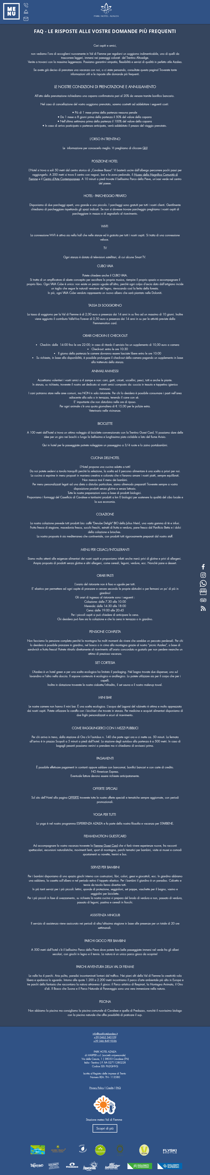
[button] (11, 11)
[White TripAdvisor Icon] (203, 600)
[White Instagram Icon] (203, 575)
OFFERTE (73, 797)
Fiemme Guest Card (106, 845)
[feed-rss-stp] (203, 608)
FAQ (118, 1088)
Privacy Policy (96, 1088)
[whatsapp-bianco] (203, 583)
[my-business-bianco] (203, 591)
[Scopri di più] (105, 1128)
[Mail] (25, 18)
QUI (145, 148)
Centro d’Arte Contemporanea (61, 179)
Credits (110, 1088)
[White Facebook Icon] (203, 566)
